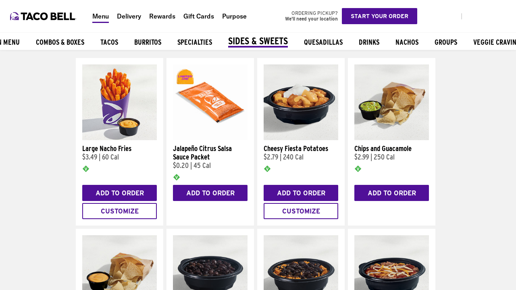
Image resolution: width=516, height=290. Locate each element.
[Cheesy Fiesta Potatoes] (301, 138)
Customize (120, 211)
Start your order (379, 16)
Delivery (129, 16)
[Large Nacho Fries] (119, 138)
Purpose (234, 16)
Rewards (162, 16)
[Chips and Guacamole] (391, 138)
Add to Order (120, 193)
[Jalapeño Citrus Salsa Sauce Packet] (210, 138)
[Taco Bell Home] (44, 16)
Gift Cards (198, 16)
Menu (100, 16)
